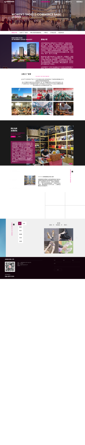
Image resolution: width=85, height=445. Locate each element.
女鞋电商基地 (45, 2)
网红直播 (12, 135)
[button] (70, 164)
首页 (34, 2)
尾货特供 (61, 32)
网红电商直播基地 (35, 32)
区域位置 (53, 32)
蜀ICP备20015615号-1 (24, 265)
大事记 (46, 32)
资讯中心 (69, 2)
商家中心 (58, 2)
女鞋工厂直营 (24, 32)
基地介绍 (14, 32)
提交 (58, 269)
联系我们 (79, 2)
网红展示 (19, 135)
